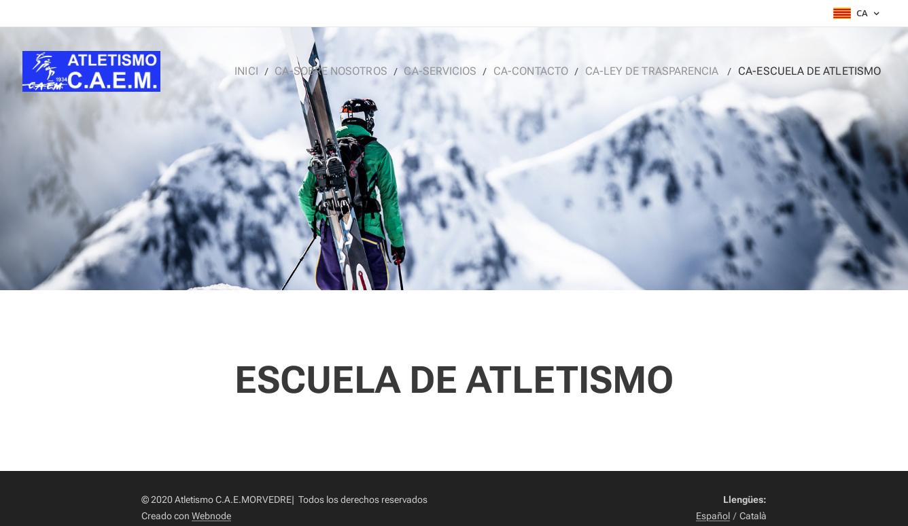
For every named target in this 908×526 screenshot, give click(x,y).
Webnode (211, 515)
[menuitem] (284, 71)
